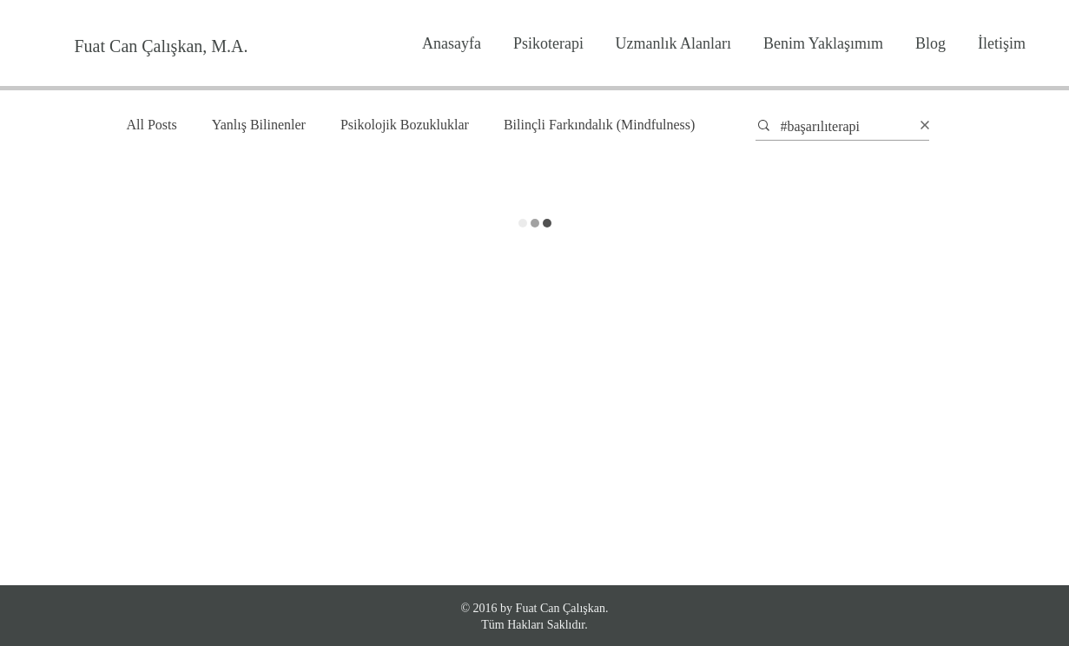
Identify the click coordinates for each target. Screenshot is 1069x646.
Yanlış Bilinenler (259, 124)
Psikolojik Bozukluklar (404, 124)
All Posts (152, 124)
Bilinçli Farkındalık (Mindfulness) (599, 124)
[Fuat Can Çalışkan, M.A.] (161, 46)
